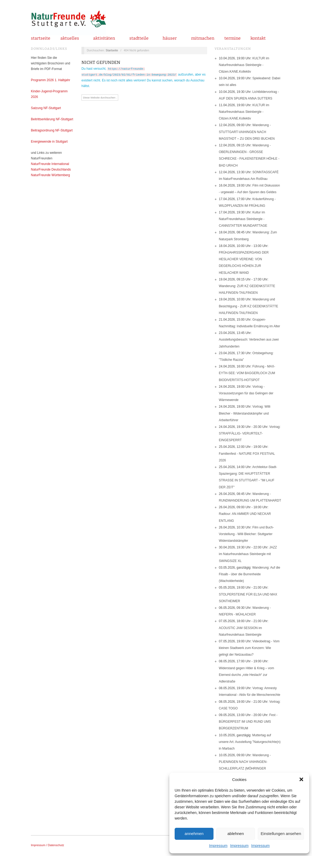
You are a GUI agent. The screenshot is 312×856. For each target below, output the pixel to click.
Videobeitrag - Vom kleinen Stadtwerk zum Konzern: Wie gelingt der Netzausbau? (249, 647)
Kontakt (258, 38)
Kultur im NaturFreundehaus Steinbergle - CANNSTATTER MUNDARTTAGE (243, 219)
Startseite (40, 38)
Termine (232, 38)
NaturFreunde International (50, 164)
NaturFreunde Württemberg (50, 175)
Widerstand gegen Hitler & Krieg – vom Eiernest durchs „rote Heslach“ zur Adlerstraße (246, 674)
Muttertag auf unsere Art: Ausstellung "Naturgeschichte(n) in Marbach (250, 741)
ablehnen (235, 833)
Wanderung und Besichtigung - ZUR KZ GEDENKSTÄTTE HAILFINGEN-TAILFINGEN (248, 306)
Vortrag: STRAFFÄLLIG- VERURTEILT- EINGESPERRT (250, 433)
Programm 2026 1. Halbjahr (50, 80)
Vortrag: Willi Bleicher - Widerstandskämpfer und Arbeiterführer (244, 413)
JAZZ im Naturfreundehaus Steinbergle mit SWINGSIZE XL (248, 554)
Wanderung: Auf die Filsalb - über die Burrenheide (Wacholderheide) (249, 574)
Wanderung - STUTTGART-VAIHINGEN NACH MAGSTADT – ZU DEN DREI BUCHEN (247, 131)
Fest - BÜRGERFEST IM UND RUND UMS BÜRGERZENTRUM (248, 721)
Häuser (170, 38)
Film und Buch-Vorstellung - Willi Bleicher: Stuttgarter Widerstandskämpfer (246, 534)
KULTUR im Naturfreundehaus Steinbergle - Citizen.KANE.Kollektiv (244, 64)
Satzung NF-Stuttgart (46, 108)
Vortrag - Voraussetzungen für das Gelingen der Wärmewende (246, 393)
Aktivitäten (104, 38)
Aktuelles (69, 38)
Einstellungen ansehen (281, 833)
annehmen (194, 833)
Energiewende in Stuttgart (49, 141)
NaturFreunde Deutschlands (51, 169)
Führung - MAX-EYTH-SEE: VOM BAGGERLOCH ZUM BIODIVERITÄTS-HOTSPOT (247, 373)
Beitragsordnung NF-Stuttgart (52, 130)
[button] (301, 779)
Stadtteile (139, 38)
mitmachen (202, 38)
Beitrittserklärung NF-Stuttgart (52, 119)
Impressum (218, 845)
